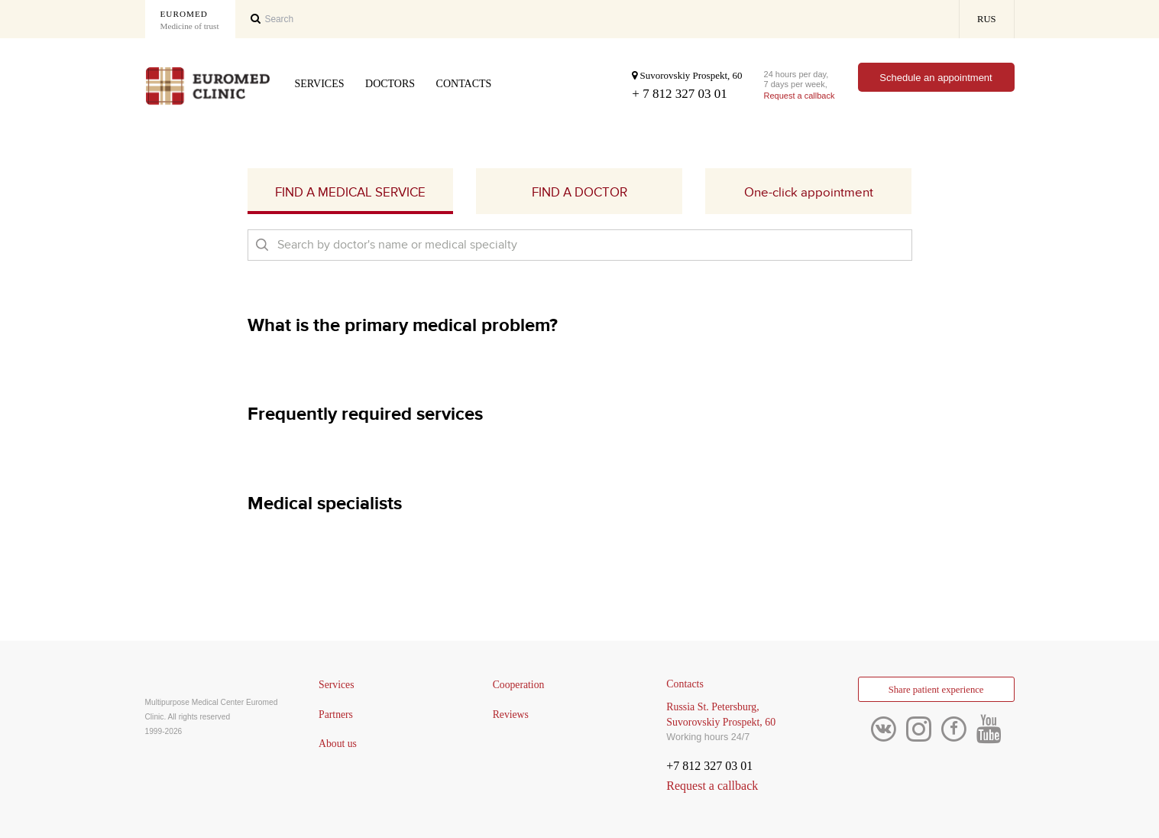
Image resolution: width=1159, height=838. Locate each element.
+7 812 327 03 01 (709, 765)
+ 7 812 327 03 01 (679, 93)
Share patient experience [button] (936, 690)
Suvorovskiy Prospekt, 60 (687, 75)
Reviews (511, 714)
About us (338, 744)
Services (320, 83)
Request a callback (799, 95)
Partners (336, 714)
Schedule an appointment (935, 77)
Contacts (464, 83)
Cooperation (519, 684)
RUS (986, 19)
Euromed (189, 20)
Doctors (390, 83)
